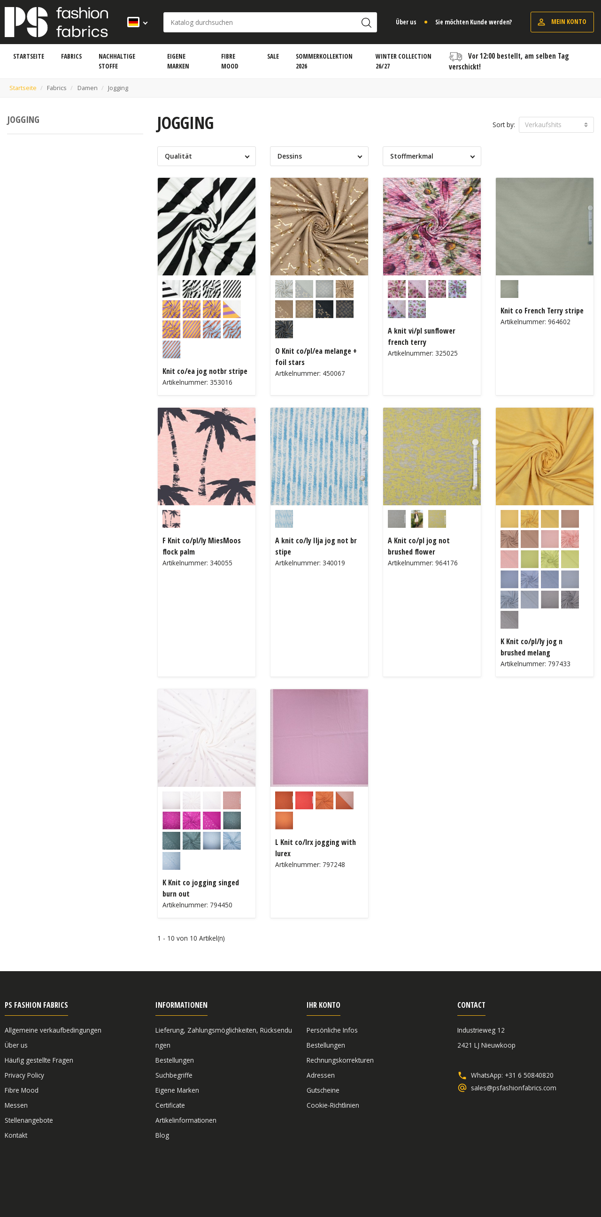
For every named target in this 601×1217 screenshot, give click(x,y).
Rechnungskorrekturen (340, 1060)
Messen (16, 1105)
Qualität (178, 156)
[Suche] (270, 22)
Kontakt (16, 1135)
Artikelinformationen (185, 1120)
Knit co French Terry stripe (542, 310)
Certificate (170, 1105)
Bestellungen (174, 1060)
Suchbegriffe (174, 1075)
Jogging (23, 119)
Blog (162, 1135)
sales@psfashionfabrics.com (513, 1088)
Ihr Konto (323, 1005)
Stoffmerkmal (411, 156)
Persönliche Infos (332, 1030)
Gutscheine (323, 1090)
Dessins (289, 156)
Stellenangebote (29, 1120)
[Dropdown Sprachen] (134, 22)
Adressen (321, 1075)
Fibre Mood (22, 1090)
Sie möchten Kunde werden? (473, 21)
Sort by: (504, 124)
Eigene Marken (177, 1090)
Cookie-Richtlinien (333, 1105)
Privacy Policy (24, 1075)
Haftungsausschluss (524, 1185)
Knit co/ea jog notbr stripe (204, 371)
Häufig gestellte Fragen (39, 1060)
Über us (406, 21)
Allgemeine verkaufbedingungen (53, 1030)
